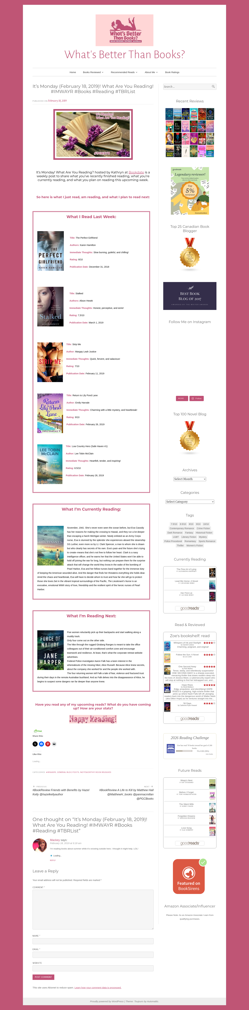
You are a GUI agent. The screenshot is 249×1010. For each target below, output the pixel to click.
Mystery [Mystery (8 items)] (203, 537)
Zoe (178, 745)
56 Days (187, 703)
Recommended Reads (123, 72)
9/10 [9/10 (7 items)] (198, 524)
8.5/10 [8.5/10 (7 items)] (183, 524)
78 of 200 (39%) (203, 751)
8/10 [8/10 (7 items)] (191, 524)
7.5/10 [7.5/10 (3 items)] (174, 524)
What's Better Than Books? (124, 55)
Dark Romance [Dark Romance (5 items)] (175, 532)
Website (37, 963)
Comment (39, 887)
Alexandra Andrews (187, 571)
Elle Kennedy (187, 830)
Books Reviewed (92, 72)
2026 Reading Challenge (190, 738)
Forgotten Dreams (186, 816)
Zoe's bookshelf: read (190, 635)
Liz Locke (188, 657)
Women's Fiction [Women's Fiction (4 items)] (194, 545)
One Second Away (187, 666)
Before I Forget (186, 792)
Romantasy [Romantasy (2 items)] (190, 541)
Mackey (55, 840)
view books (209, 754)
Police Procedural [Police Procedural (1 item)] (173, 541)
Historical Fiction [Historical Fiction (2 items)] (204, 532)
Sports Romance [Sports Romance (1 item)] (207, 541)
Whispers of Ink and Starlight (187, 643)
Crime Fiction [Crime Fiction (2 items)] (203, 528)
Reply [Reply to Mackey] (53, 860)
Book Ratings (172, 72)
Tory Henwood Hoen (187, 794)
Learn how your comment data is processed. (97, 987)
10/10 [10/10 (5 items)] (206, 524)
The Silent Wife (186, 804)
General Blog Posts (68, 772)
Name (36, 936)
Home (73, 72)
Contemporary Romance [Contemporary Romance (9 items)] (182, 528)
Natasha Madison (187, 818)
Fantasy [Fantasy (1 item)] (189, 532)
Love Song (186, 828)
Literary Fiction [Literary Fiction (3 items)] (189, 537)
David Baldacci (188, 687)
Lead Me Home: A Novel (186, 581)
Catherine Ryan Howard (188, 705)
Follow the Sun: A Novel (187, 654)
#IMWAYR (51, 772)
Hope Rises (187, 685)
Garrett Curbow (188, 645)
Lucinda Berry (188, 595)
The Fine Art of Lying (186, 569)
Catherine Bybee (188, 583)
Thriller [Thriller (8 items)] (180, 545)
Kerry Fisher (187, 806)
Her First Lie (186, 593)
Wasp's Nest (186, 780)
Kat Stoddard (187, 782)
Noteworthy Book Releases (95, 772)
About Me (150, 72)
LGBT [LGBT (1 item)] (176, 537)
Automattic (152, 1001)
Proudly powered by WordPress (107, 1001)
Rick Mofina (188, 668)
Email (36, 949)
